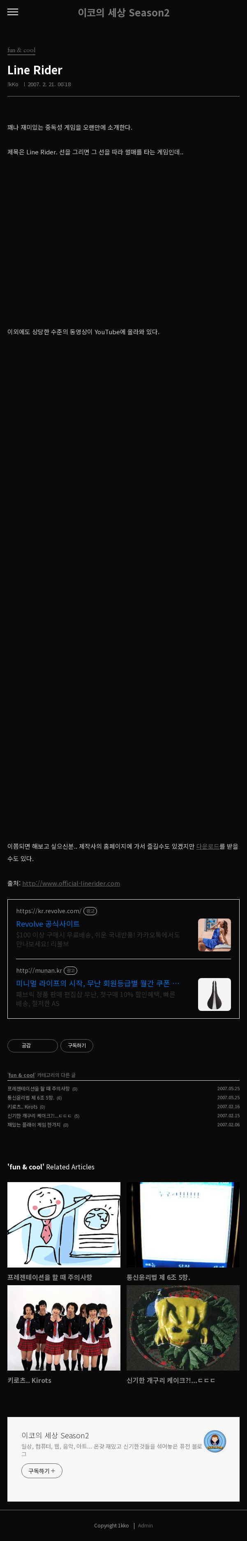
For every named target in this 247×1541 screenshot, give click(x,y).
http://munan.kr (39, 970)
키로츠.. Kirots (22, 1106)
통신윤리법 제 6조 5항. (30, 1097)
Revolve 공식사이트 (48, 923)
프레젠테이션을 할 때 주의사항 (38, 1088)
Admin (145, 1525)
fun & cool (22, 1074)
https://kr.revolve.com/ (49, 910)
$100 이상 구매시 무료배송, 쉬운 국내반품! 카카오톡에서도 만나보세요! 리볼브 (98, 939)
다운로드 (207, 846)
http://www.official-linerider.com (71, 883)
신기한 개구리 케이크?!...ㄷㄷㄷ (39, 1115)
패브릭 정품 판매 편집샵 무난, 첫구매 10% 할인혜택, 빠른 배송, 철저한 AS (95, 998)
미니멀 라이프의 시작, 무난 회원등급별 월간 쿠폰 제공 (97, 983)
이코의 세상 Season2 (124, 12)
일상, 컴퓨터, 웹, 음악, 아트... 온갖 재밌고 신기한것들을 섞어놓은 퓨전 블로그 (111, 1450)
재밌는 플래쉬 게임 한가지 (34, 1124)
